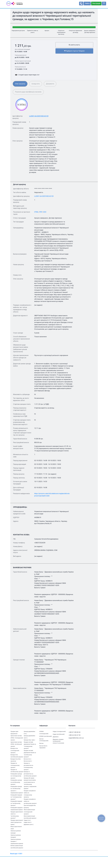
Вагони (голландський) (43, 739)
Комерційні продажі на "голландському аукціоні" (16, 797)
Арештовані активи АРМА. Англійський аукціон (16, 744)
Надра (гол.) (27, 820)
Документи (50, 84)
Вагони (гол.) (27, 759)
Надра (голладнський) (59, 731)
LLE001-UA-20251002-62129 (38, 116)
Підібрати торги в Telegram (74, 51)
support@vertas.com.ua (75, 738)
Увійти (87, 3)
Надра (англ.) (28, 822)
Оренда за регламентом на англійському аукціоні (30, 774)
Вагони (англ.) (28, 761)
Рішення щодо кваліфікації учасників (28, 92)
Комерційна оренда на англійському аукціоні (16, 782)
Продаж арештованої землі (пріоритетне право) (17, 822)
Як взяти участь (74, 45)
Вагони (41, 743)
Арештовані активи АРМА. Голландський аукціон (17, 738)
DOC (44, 212)
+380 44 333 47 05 (75, 735)
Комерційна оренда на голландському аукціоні (16, 776)
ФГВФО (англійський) (45, 736)
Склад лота (36, 84)
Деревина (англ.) (29, 824)
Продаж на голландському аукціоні (15, 765)
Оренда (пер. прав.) (29, 740)
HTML (36, 212)
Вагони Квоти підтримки (43, 746)
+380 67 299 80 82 (75, 732)
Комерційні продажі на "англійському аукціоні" (16, 803)
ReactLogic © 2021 (16, 853)
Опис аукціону (20, 84)
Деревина (55, 736)
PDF (40, 212)
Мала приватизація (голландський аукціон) (29, 812)
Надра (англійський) (59, 734)
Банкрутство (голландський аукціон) (15, 750)
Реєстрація (96, 3)
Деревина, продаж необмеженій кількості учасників (58, 741)
